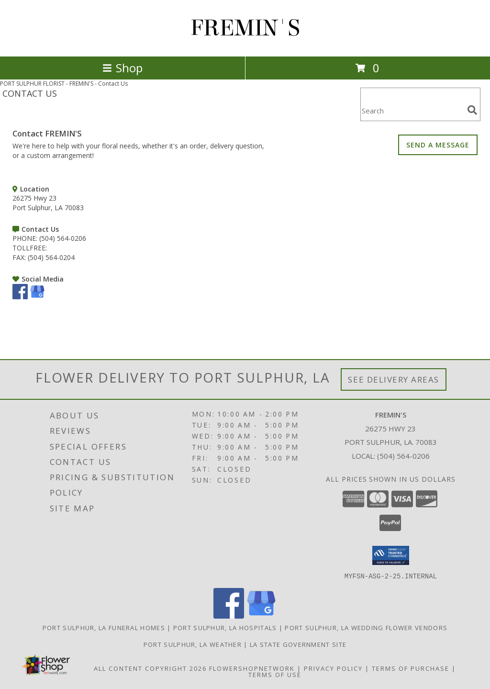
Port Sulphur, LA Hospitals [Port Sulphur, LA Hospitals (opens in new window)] (225, 627)
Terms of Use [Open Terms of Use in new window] (274, 674)
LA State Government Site (298, 644)
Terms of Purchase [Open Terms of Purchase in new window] (410, 668)
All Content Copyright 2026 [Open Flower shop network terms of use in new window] (150, 668)
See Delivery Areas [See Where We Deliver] (393, 379)
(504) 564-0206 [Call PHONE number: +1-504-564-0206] (62, 238)
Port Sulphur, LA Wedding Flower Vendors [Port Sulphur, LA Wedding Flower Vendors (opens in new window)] (366, 627)
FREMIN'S (245, 28)
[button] (390, 555)
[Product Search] (412, 110)
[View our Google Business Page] (37, 296)
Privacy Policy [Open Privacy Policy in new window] (333, 668)
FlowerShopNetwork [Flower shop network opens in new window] (252, 668)
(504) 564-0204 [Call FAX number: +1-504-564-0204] (51, 257)
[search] (472, 110)
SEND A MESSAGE (437, 144)
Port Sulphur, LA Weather (193, 644)
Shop (122, 68)
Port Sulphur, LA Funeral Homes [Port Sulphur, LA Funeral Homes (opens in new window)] (104, 627)
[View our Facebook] (20, 296)
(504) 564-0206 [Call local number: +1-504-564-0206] (403, 456)
